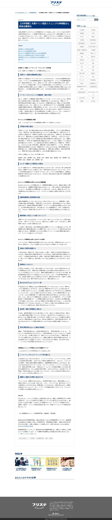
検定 (82, 56)
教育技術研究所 (82, 92)
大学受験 (33, 438)
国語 (93, 63)
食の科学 (93, 101)
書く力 (93, 60)
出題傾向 (82, 46)
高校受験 (82, 33)
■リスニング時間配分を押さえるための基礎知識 (32, 53)
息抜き (81, 83)
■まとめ (21, 59)
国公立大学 (93, 43)
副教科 (81, 101)
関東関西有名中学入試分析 (82, 88)
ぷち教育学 (81, 30)
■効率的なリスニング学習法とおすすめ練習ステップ (34, 57)
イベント (82, 76)
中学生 (81, 36)
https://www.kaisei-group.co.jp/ (56, 514)
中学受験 (93, 30)
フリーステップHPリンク (29, 433)
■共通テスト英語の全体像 (26, 49)
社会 (82, 70)
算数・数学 (81, 73)
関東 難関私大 (93, 40)
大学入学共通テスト (23, 438)
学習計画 (82, 60)
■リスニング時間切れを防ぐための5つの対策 (31, 55)
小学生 (93, 33)
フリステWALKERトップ (21, 12)
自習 (93, 76)
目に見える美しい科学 (93, 93)
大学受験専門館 (32, 12)
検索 (96, 19)
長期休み (93, 73)
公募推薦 (93, 50)
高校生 (53, 438)
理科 (93, 70)
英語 (48, 438)
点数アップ (93, 53)
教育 (93, 97)
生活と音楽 (81, 97)
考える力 (82, 63)
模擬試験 (82, 53)
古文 (82, 66)
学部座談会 (93, 80)
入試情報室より (93, 83)
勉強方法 (93, 56)
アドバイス (81, 80)
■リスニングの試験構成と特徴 (27, 51)
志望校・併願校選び (82, 50)
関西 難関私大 (82, 43)
